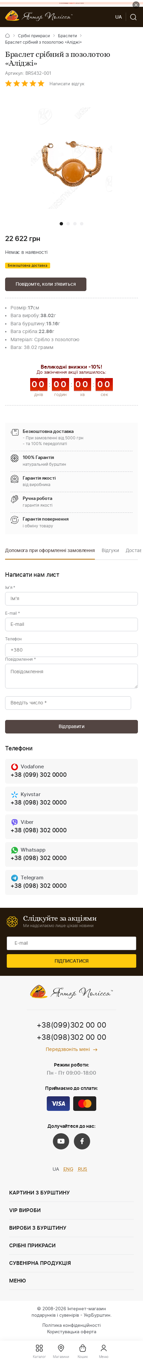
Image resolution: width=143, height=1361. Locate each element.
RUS (82, 1169)
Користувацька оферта (71, 1332)
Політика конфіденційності (71, 1325)
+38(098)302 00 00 (71, 1037)
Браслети (67, 36)
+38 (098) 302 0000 (39, 803)
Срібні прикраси (34, 36)
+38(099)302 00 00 (71, 1025)
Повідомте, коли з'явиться (46, 284)
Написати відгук (66, 84)
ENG (68, 1169)
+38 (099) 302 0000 (39, 775)
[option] (50, 552)
